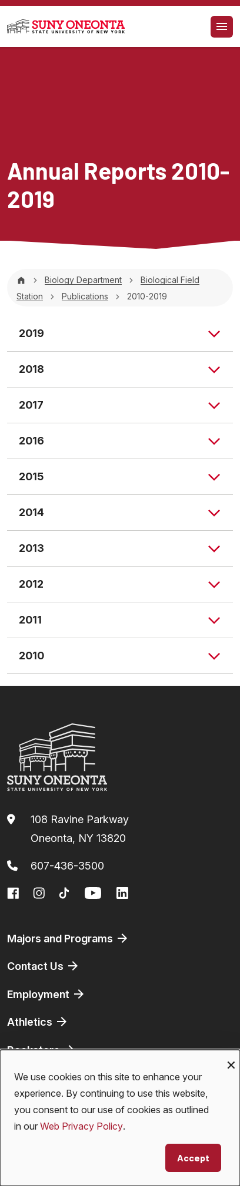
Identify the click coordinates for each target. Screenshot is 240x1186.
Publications (85, 296)
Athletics (38, 1022)
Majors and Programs (68, 938)
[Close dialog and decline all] (231, 1057)
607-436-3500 (67, 866)
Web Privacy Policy (81, 1126)
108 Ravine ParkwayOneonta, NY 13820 (80, 828)
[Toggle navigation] (222, 27)
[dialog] (120, 1118)
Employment (46, 994)
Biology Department (83, 280)
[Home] (21, 280)
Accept (193, 1157)
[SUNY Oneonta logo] (66, 26)
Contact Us (43, 966)
